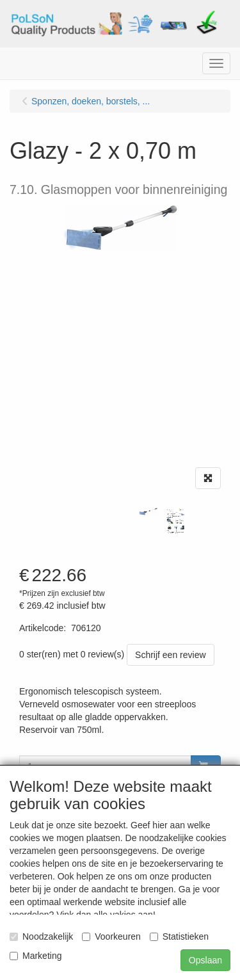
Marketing (35, 956)
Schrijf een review (170, 655)
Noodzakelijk (41, 936)
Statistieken (179, 936)
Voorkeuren (111, 936)
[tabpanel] (148, 511)
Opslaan (205, 960)
